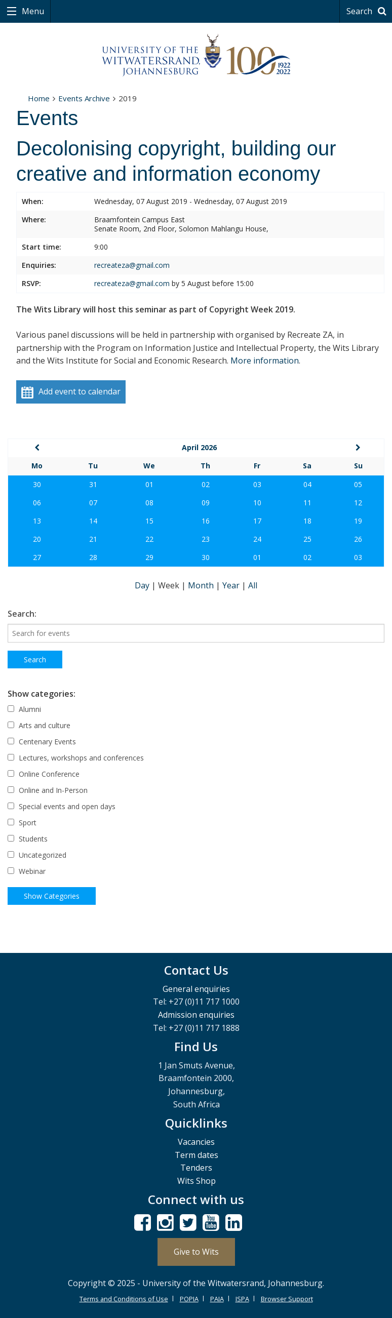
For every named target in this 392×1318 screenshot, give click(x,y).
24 (257, 539)
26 (358, 539)
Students (28, 839)
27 (37, 557)
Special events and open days (61, 806)
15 (149, 521)
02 (206, 484)
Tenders (196, 1167)
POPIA (189, 1298)
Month (202, 585)
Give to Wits (196, 1251)
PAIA (217, 1298)
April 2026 (199, 447)
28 (93, 557)
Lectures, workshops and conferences (76, 758)
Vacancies (196, 1141)
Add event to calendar (71, 392)
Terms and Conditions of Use (124, 1298)
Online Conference (44, 774)
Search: (22, 613)
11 (307, 502)
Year (232, 585)
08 (149, 502)
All (252, 585)
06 (37, 502)
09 (206, 502)
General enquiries (196, 988)
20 (37, 539)
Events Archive (84, 98)
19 (358, 521)
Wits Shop (196, 1180)
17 (257, 521)
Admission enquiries (196, 1014)
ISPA (242, 1298)
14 (93, 521)
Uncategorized (37, 855)
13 (37, 521)
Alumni (24, 709)
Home (39, 98)
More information (264, 360)
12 (358, 502)
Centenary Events (42, 741)
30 (37, 484)
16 (206, 521)
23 (206, 539)
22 (149, 539)
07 (93, 502)
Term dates (196, 1155)
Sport (22, 822)
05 (358, 484)
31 (93, 484)
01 (149, 484)
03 (257, 484)
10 (257, 502)
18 (307, 521)
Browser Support (287, 1298)
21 (93, 539)
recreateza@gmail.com (132, 265)
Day (143, 585)
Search (367, 11)
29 (149, 557)
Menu (32, 11)
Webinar (27, 871)
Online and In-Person (48, 790)
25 (307, 539)
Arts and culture (39, 725)
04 (307, 484)
